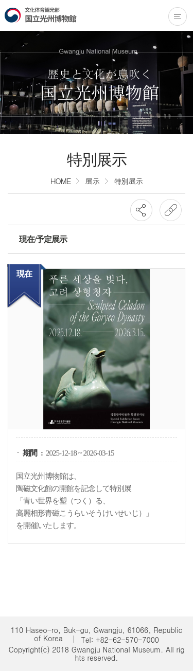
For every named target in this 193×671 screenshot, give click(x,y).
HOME (60, 180)
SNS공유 (141, 210)
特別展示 (128, 180)
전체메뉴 (177, 16)
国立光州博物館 (41, 15)
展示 (92, 180)
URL (171, 210)
